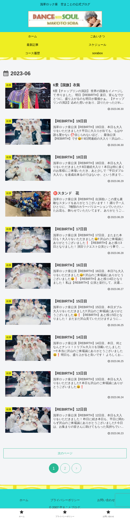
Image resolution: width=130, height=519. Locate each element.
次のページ (65, 452)
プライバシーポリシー (65, 499)
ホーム (24, 499)
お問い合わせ (106, 499)
